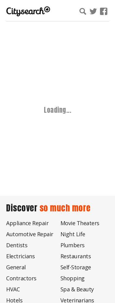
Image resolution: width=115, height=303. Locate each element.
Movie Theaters (79, 223)
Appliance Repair (27, 223)
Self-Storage (75, 267)
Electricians (20, 256)
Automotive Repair (29, 234)
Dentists (16, 245)
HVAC (13, 289)
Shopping (72, 278)
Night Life (72, 234)
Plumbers (72, 245)
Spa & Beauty (77, 289)
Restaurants (75, 256)
